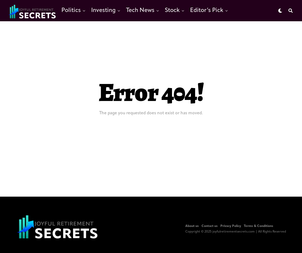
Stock (172, 10)
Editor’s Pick (206, 10)
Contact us (210, 226)
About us (192, 226)
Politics (71, 10)
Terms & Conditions (258, 226)
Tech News (140, 10)
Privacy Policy (230, 226)
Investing (103, 10)
